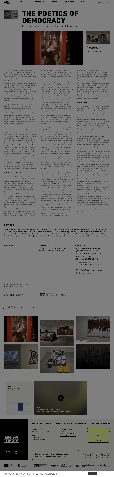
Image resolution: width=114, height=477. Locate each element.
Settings (82, 474)
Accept (92, 474)
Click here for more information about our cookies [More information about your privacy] (46, 474)
